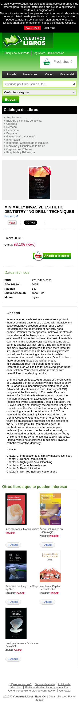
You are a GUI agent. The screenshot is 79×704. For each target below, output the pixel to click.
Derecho (11, 127)
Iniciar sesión (56, 53)
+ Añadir (13, 544)
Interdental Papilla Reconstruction (50, 588)
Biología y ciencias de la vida (24, 120)
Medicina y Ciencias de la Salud (25, 146)
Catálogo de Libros (21, 110)
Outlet (49, 74)
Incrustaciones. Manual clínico (22, 529)
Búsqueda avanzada (16, 53)
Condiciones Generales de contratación (32, 690)
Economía (12, 130)
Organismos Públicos (19, 149)
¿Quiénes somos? (20, 684)
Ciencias (11, 123)
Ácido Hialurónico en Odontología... (51, 531)
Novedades (30, 74)
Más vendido (67, 74)
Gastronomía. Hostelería (21, 136)
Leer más (49, 27)
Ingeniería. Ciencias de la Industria (27, 142)
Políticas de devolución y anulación (46, 687)
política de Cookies (63, 22)
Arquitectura (13, 117)
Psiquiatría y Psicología (20, 152)
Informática (13, 139)
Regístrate (38, 53)
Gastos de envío (45, 684)
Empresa (11, 133)
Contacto (64, 690)
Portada (11, 74)
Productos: (63, 61)
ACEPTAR (32, 27)
